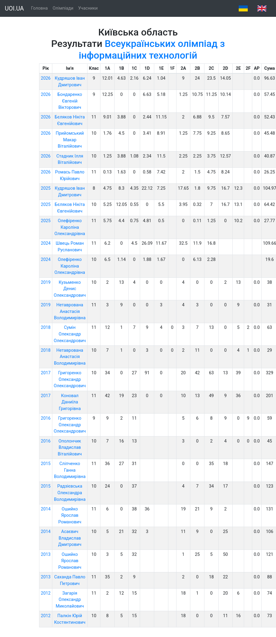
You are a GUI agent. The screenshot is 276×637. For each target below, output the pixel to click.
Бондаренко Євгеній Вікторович (69, 101)
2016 (46, 418)
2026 (46, 78)
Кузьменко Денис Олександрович (70, 289)
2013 (46, 554)
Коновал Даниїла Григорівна (70, 402)
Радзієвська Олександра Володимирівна (70, 493)
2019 (46, 282)
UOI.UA (14, 8)
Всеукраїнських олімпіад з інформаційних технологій (152, 49)
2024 (46, 243)
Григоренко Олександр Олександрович (70, 379)
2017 (46, 372)
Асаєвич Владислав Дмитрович (69, 538)
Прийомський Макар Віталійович (70, 140)
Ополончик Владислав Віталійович (70, 448)
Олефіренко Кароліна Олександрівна (69, 227)
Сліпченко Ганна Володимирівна (70, 470)
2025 (46, 188)
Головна (39, 8)
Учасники (88, 8)
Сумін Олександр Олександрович (70, 334)
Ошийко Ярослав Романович (69, 516)
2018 (46, 327)
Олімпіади (63, 8)
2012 (46, 593)
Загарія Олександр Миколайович (70, 600)
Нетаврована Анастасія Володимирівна (70, 311)
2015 (46, 463)
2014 (46, 509)
